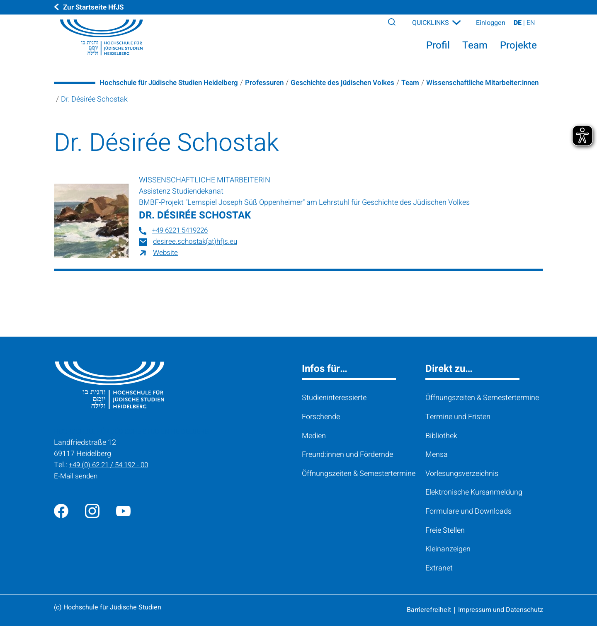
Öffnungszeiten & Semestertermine (358, 473)
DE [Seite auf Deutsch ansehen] (518, 26)
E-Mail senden (77, 476)
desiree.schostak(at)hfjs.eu (197, 241)
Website (166, 252)
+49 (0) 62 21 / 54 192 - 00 (111, 465)
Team (428, 82)
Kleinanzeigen (448, 549)
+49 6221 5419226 (182, 230)
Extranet (439, 568)
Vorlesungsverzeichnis (461, 473)
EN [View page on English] (531, 26)
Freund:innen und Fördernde (347, 454)
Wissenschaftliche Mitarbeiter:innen (121, 99)
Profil (438, 48)
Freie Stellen (445, 530)
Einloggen (490, 26)
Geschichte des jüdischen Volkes (357, 82)
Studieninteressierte (334, 397)
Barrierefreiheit (429, 610)
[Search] (393, 24)
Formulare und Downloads (468, 511)
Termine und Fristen (457, 416)
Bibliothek (441, 436)
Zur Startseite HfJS (95, 7)
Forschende (321, 416)
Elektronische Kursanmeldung (473, 492)
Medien (314, 436)
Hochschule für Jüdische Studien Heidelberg (174, 82)
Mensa (436, 454)
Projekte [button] (518, 48)
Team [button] (475, 48)
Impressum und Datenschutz (500, 610)
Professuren (275, 82)
